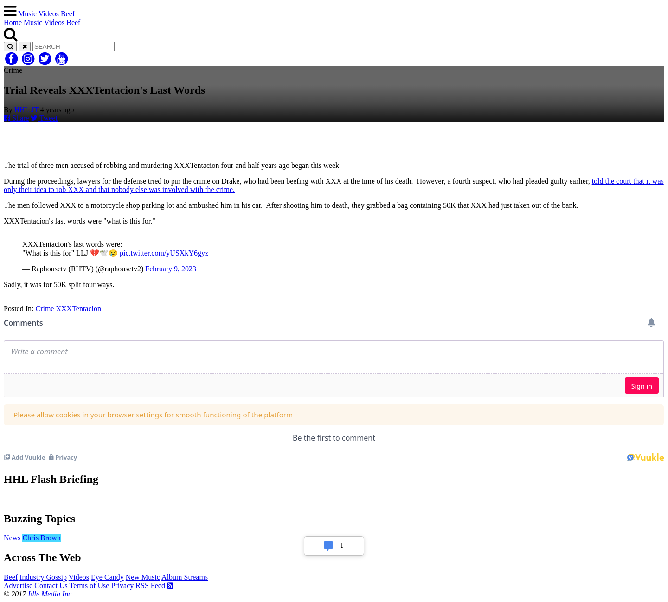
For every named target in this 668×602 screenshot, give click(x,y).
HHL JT (26, 110)
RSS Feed (154, 585)
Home (13, 22)
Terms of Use (89, 585)
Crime (44, 309)
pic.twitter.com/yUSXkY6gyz (164, 253)
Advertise (18, 585)
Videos (49, 14)
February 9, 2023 (170, 269)
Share (16, 118)
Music (27, 14)
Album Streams (184, 577)
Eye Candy (107, 577)
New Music (143, 577)
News (12, 538)
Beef (68, 14)
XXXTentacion (78, 309)
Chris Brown (41, 538)
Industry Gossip (43, 577)
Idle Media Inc (49, 594)
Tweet (44, 118)
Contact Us (51, 585)
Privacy (122, 585)
